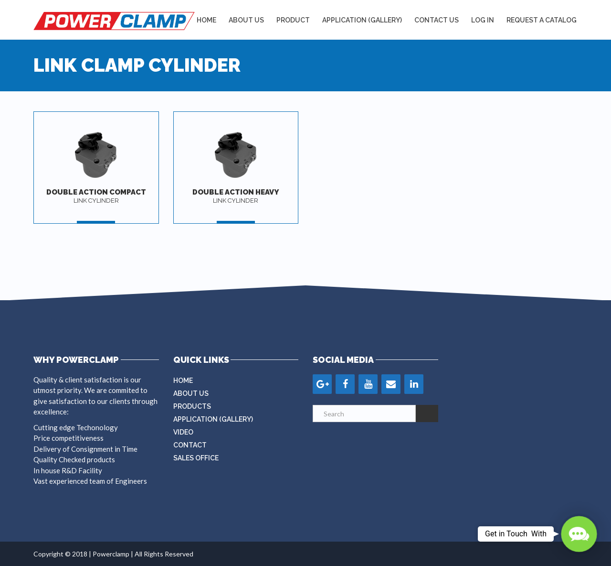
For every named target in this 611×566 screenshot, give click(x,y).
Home (206, 20)
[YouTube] (368, 384)
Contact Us (436, 20)
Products (192, 406)
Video (183, 432)
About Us (246, 20)
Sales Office (196, 458)
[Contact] (390, 384)
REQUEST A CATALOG (541, 20)
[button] (578, 533)
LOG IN (482, 20)
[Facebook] (345, 384)
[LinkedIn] (413, 384)
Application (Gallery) (213, 419)
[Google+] (322, 384)
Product (293, 20)
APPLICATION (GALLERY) (362, 20)
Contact (190, 445)
